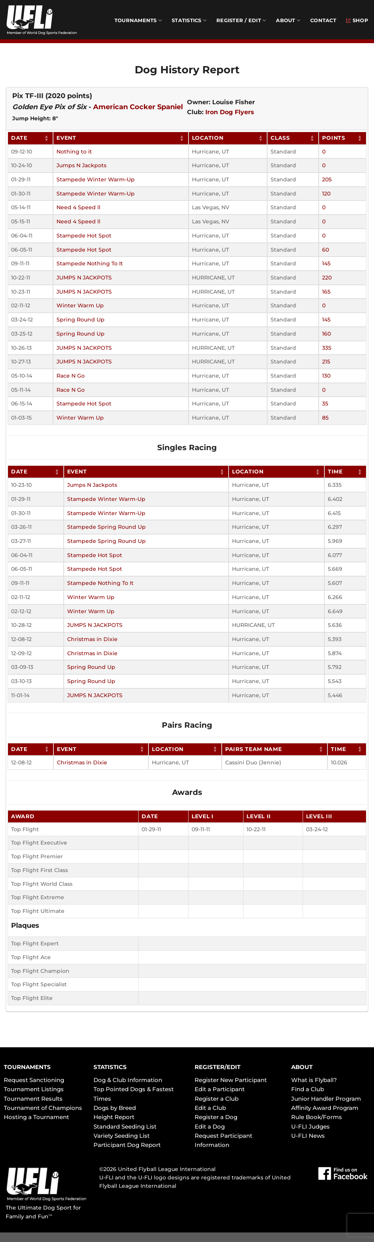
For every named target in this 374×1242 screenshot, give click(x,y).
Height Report (114, 1117)
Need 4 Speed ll (78, 207)
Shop (357, 20)
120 (326, 193)
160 (326, 333)
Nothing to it (74, 151)
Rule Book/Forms (316, 1117)
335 (326, 347)
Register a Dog (216, 1117)
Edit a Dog (210, 1126)
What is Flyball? (314, 1080)
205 (327, 179)
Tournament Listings (34, 1089)
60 (325, 249)
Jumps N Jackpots (81, 165)
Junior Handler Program (326, 1098)
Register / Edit (241, 20)
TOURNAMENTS (27, 1067)
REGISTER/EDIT (217, 1067)
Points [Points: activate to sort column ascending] (333, 137)
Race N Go (70, 375)
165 (326, 291)
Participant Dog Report (127, 1144)
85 (325, 417)
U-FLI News (308, 1135)
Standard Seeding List (125, 1126)
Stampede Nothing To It (89, 263)
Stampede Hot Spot (83, 235)
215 (326, 361)
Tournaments (138, 20)
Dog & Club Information (128, 1080)
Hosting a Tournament (36, 1117)
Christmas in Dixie (92, 639)
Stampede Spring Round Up (106, 526)
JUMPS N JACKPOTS (84, 277)
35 (325, 403)
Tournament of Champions (43, 1107)
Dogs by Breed (115, 1107)
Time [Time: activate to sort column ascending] (335, 471)
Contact (323, 20)
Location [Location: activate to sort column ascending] (208, 137)
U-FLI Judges (310, 1126)
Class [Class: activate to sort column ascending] (280, 137)
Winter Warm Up (80, 305)
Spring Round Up (80, 319)
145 (326, 263)
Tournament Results (33, 1098)
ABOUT (302, 1067)
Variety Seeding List (122, 1135)
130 (326, 375)
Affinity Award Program (324, 1107)
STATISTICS (110, 1067)
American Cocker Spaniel (138, 107)
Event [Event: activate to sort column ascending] (66, 137)
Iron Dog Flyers (229, 112)
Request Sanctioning (34, 1080)
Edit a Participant (220, 1089)
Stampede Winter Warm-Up (95, 179)
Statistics (189, 20)
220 (327, 277)
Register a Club (217, 1098)
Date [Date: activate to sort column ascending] (19, 137)
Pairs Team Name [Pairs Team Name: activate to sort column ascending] (253, 749)
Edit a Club (210, 1107)
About (288, 20)
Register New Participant (231, 1080)
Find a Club (307, 1089)
